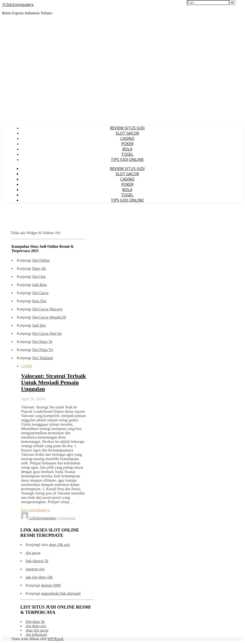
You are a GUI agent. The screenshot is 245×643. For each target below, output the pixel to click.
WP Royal (55, 639)
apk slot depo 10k (39, 577)
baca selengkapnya (35, 510)
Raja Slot (39, 301)
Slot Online (41, 260)
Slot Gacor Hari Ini (46, 333)
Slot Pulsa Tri (42, 350)
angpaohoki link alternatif (60, 593)
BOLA (127, 149)
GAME (26, 366)
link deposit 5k (37, 561)
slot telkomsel (36, 634)
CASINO (127, 138)
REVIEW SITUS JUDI (127, 128)
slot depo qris (36, 626)
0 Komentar (66, 518)
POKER (127, 143)
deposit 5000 (51, 585)
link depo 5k (35, 622)
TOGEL (127, 154)
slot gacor (33, 553)
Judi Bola (39, 285)
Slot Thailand (42, 358)
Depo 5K (39, 268)
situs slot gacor (37, 630)
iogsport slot (35, 569)
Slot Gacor (40, 293)
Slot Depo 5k (42, 342)
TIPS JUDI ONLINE (127, 159)
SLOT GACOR (127, 133)
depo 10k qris (59, 545)
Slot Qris (39, 277)
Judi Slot (38, 325)
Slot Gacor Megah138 (49, 317)
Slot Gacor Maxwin (47, 309)
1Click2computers (18, 4)
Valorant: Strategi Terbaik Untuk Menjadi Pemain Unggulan (53, 382)
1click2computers (42, 518)
